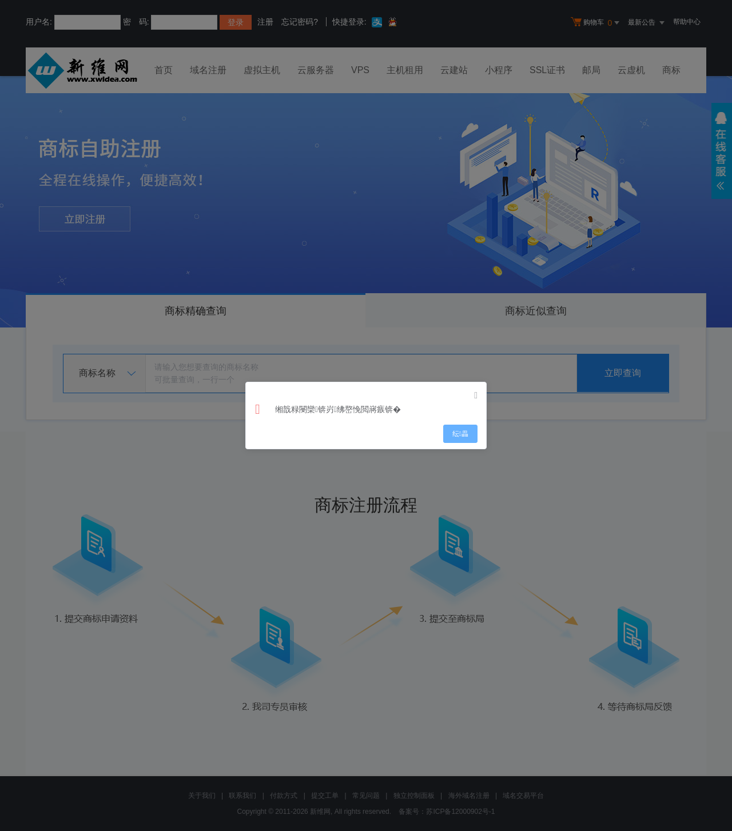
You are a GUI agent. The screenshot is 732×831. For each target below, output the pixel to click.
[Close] (476, 395)
